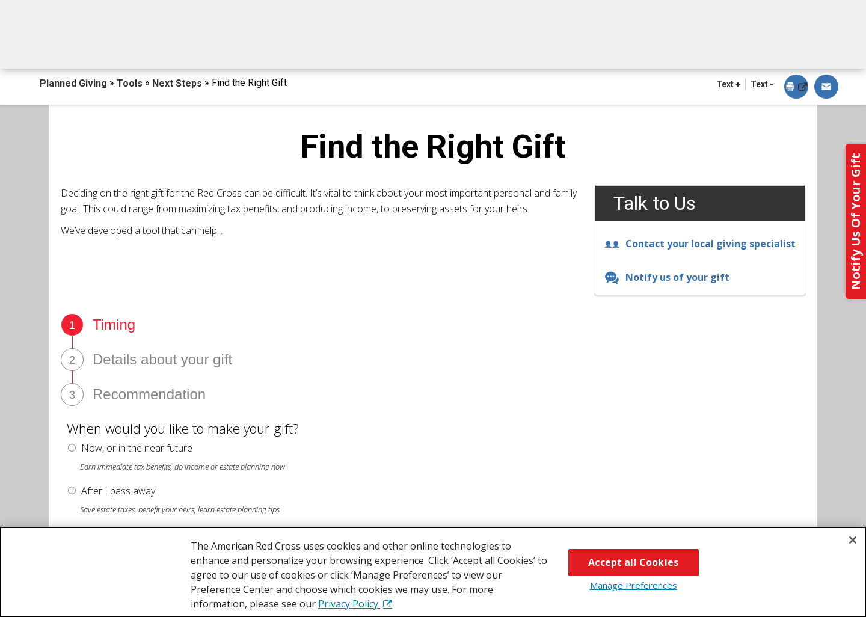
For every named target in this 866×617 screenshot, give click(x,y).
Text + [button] (728, 84)
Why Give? (540, 46)
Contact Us (765, 46)
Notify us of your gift (666, 277)
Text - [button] (762, 84)
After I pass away (118, 490)
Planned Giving (74, 83)
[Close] (853, 540)
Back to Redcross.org (757, 13)
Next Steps (434, 46)
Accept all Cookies (633, 562)
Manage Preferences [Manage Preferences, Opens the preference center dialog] (633, 585)
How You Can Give (160, 46)
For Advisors (651, 46)
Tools (131, 83)
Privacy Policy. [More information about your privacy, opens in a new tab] (349, 603)
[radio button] (72, 448)
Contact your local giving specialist (700, 243)
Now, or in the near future (136, 448)
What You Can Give (305, 46)
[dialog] (796, 87)
